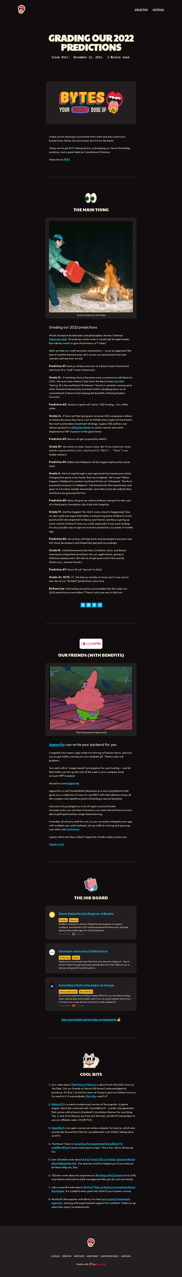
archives (158, 9)
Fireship (101, 1264)
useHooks (126, 1255)
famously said (57, 339)
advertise (141, 9)
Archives (55, 1255)
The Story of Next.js (83, 1084)
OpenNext (57, 1128)
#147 (67, 159)
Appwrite (57, 744)
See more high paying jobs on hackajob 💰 (91, 1019)
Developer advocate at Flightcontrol (83, 951)
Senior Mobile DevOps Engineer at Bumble (86, 913)
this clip (91, 1096)
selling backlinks (81, 427)
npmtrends (79, 1255)
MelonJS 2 (57, 1104)
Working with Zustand (109, 1175)
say (116, 381)
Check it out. (56, 844)
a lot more (72, 829)
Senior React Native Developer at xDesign (86, 985)
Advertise (66, 1255)
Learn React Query (110, 1255)
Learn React (92, 1255)
